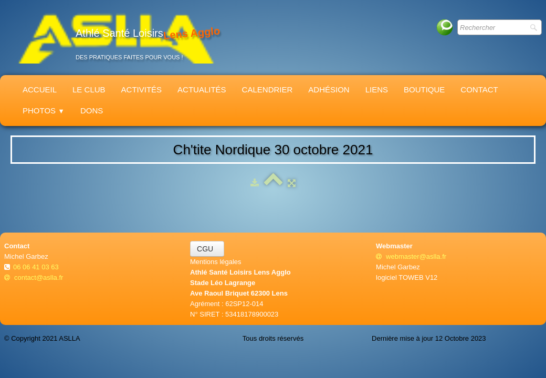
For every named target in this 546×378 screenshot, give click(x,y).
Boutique (424, 89)
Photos (44, 110)
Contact (479, 89)
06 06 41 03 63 (36, 267)
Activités (141, 89)
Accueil (40, 89)
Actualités (201, 89)
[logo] (116, 38)
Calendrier (267, 89)
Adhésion (328, 89)
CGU (207, 249)
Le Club (89, 89)
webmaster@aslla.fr (411, 256)
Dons (91, 110)
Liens (376, 89)
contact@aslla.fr (33, 277)
